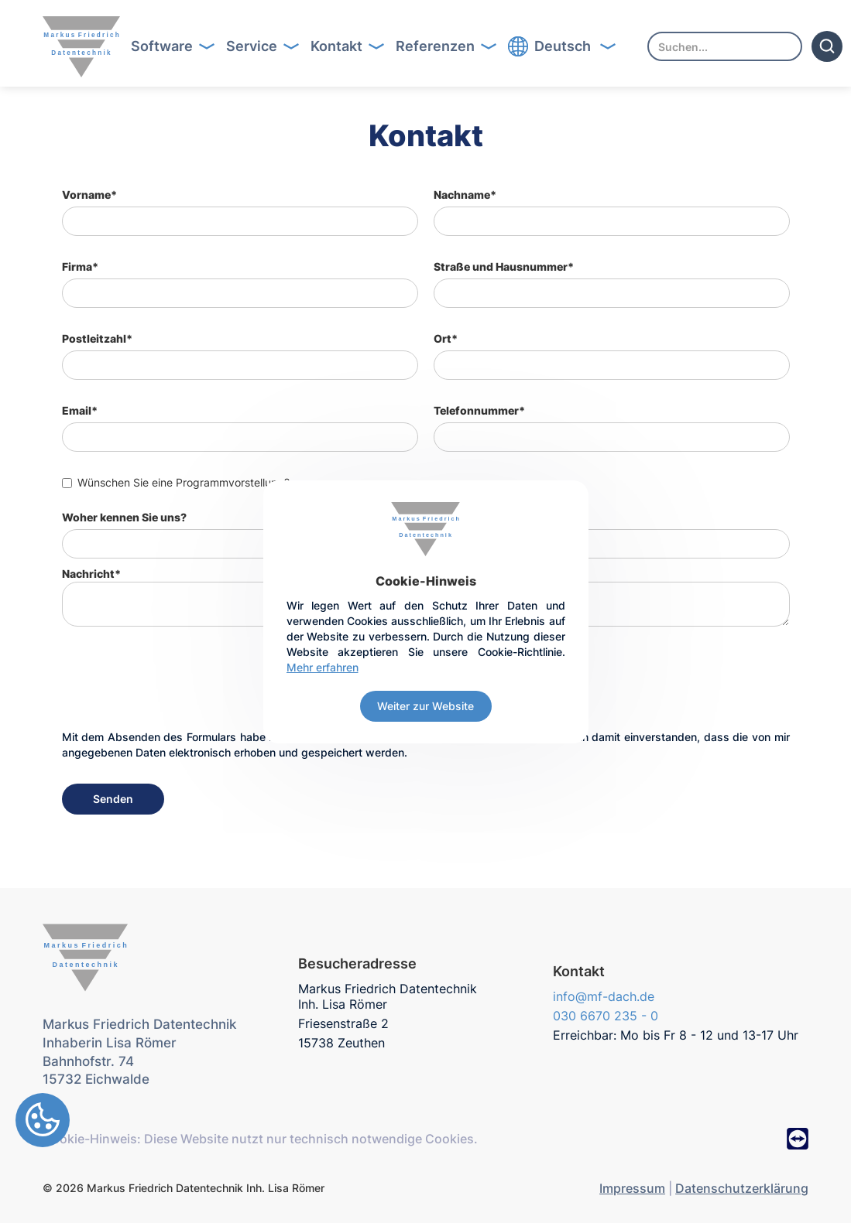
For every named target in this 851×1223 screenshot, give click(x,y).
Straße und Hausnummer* (504, 266)
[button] (167, 46)
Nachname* (465, 194)
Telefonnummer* (479, 410)
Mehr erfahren (323, 667)
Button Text (177, 46)
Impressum (632, 1188)
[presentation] (179, 688)
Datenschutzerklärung (741, 1188)
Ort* (446, 338)
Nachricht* (91, 573)
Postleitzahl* (97, 338)
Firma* (80, 266)
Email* (80, 410)
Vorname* (89, 194)
